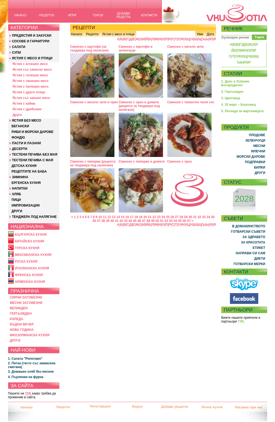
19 (140, 217)
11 (104, 217)
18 (136, 217)
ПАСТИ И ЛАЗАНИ (26, 143)
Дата (210, 34)
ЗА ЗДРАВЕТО (254, 237)
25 (167, 217)
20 (145, 217)
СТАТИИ (233, 73)
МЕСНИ (259, 146)
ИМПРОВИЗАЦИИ (26, 205)
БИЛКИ (259, 167)
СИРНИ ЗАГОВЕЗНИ (26, 297)
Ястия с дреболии (26, 109)
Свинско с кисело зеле (185, 47)
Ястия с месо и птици (118, 34)
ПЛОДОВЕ (257, 135)
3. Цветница (230, 98)
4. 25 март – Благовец (238, 105)
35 (213, 217)
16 (127, 217)
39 (107, 221)
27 (176, 217)
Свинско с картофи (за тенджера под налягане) (89, 48)
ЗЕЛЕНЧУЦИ (255, 140)
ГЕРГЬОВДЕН (21, 313)
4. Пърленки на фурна (25, 377)
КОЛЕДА (16, 319)
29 (186, 217)
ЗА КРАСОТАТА (253, 242)
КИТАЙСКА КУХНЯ (29, 241)
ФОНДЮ (18, 137)
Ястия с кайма (23, 103)
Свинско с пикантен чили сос (191, 102)
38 (103, 221)
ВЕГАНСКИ (20, 126)
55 (180, 221)
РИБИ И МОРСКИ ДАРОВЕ (32, 132)
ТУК (28, 393)
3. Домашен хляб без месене (31, 371)
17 (131, 217)
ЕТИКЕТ (259, 248)
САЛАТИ (18, 47)
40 (112, 221)
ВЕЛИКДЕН (19, 308)
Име (200, 34)
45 (135, 221)
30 (190, 217)
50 (157, 221)
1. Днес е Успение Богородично (235, 83)
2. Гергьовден (232, 92)
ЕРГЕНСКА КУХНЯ (26, 183)
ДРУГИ (17, 211)
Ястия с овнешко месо (30, 81)
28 (181, 217)
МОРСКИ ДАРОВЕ (251, 157)
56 (184, 221)
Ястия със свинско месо (32, 69)
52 (166, 221)
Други (17, 115)
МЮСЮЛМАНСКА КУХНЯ (29, 335)
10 (100, 217)
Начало (76, 34)
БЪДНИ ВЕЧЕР (22, 324)
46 (139, 221)
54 (175, 221)
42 (121, 221)
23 (158, 217)
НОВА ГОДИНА (21, 330)
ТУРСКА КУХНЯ (27, 248)
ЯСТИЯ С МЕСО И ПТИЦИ (32, 58)
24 (163, 217)
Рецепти (92, 34)
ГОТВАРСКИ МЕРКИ (249, 264)
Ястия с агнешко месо (29, 64)
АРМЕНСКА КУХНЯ (30, 282)
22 (154, 217)
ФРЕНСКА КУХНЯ (29, 275)
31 (194, 217)
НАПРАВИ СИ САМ (250, 253)
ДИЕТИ (259, 258)
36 (94, 221)
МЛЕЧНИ (258, 151)
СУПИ (16, 52)
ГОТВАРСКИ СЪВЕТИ (248, 232)
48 (148, 221)
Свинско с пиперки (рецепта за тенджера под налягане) (93, 163)
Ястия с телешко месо (30, 75)
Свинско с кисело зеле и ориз (94, 102)
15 (122, 217)
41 (116, 221)
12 (109, 217)
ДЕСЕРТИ (19, 149)
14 (118, 217)
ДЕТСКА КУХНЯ (24, 166)
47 (143, 221)
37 (98, 221)
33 (204, 217)
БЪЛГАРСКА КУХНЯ (31, 234)
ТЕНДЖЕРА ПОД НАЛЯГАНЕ (34, 217)
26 (172, 217)
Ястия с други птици (28, 92)
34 (208, 217)
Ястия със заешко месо (31, 98)
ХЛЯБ (16, 194)
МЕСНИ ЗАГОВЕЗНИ (26, 303)
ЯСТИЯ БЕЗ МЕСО (26, 120)
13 (113, 217)
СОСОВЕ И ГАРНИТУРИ (30, 41)
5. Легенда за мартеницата (242, 111)
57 (189, 221)
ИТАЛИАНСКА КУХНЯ (32, 268)
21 (149, 217)
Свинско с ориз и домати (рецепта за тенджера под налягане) (139, 106)
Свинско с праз (179, 161)
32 (199, 217)
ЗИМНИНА (20, 177)
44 (130, 221)
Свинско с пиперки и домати (142, 161)
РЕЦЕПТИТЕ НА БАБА (29, 171)
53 (170, 221)
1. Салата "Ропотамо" (25, 359)
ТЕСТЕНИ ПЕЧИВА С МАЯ (32, 160)
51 (162, 221)
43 (125, 221)
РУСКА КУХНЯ (26, 261)
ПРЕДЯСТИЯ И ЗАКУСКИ (31, 35)
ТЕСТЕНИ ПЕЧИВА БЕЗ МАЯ (34, 154)
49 (152, 221)
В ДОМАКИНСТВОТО (248, 226)
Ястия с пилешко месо (30, 86)
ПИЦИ (16, 200)
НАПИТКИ (20, 188)
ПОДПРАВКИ (255, 162)
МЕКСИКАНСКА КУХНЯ (33, 255)
